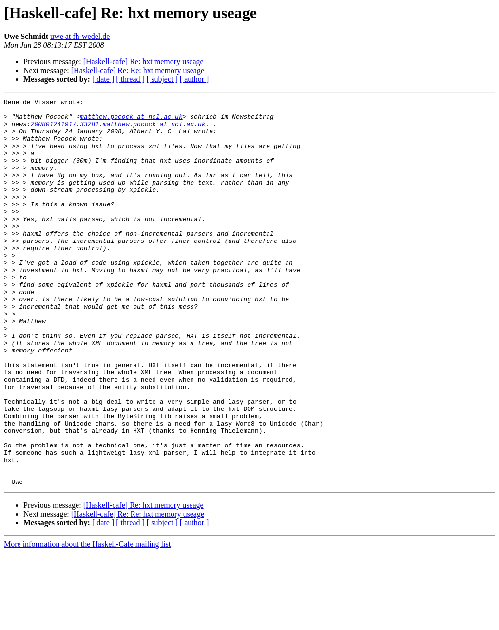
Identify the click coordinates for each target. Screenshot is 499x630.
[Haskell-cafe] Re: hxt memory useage (143, 61)
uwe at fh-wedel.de (80, 36)
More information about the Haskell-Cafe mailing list (87, 621)
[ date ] (103, 79)
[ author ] (194, 79)
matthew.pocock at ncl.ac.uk (131, 120)
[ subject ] (162, 79)
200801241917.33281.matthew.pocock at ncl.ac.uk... (124, 129)
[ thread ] (130, 79)
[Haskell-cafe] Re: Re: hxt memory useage (137, 70)
